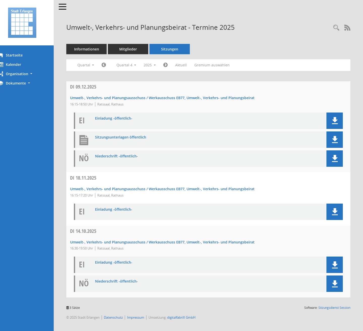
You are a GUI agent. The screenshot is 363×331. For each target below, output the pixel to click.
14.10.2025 (92, 231)
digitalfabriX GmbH (190, 317)
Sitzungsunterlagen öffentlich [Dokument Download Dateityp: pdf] (130, 137)
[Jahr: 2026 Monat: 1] (175, 65)
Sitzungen (179, 49)
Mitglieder (137, 49)
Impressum (145, 317)
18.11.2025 (92, 177)
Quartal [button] (94, 65)
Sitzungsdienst (334, 308)
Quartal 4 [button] (135, 65)
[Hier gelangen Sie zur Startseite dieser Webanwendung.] (31, 23)
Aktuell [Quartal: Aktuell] (190, 65)
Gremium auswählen (221, 65)
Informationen (95, 49)
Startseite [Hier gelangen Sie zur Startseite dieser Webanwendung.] (20, 55)
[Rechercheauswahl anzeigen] (336, 28)
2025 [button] (159, 65)
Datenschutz (122, 317)
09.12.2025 (92, 86)
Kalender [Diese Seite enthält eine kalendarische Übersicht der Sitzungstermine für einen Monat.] (19, 64)
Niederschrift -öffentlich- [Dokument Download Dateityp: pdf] (125, 156)
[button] (31, 73)
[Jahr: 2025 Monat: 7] (113, 65)
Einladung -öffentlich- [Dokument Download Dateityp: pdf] (123, 118)
